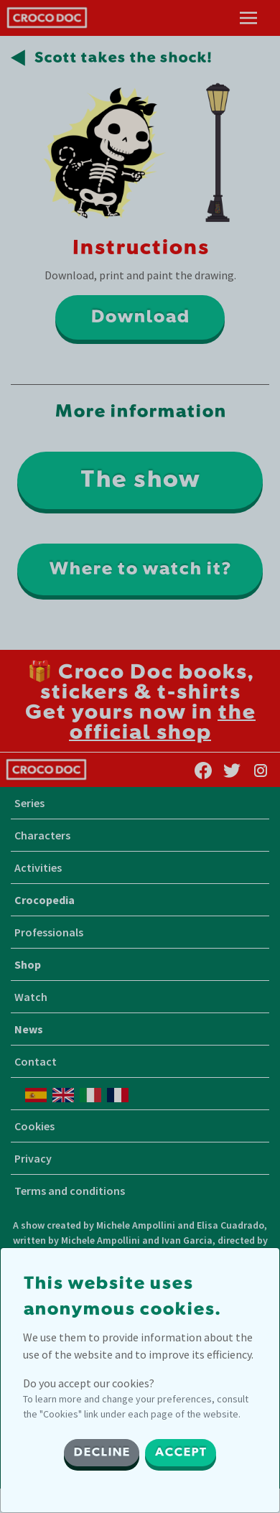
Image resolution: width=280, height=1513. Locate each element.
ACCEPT (180, 1452)
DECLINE (101, 1452)
